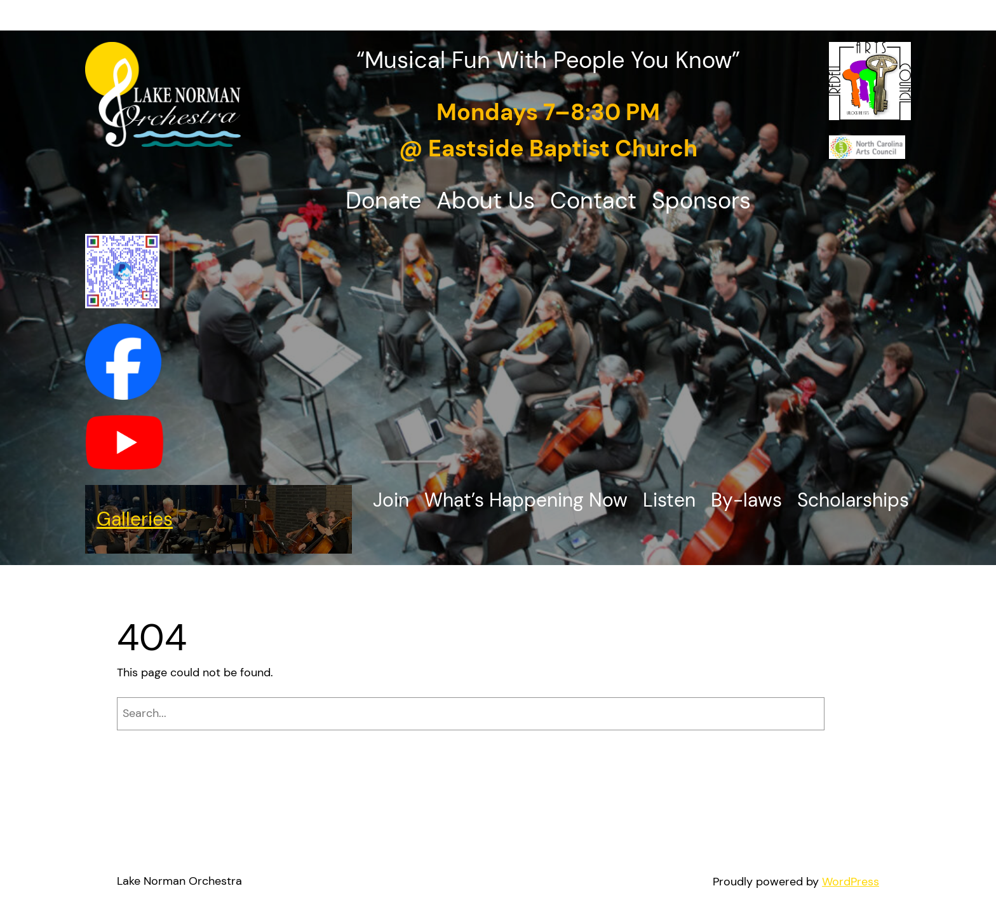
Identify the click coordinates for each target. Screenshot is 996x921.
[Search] (855, 713)
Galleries (135, 519)
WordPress (850, 881)
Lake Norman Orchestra (179, 881)
